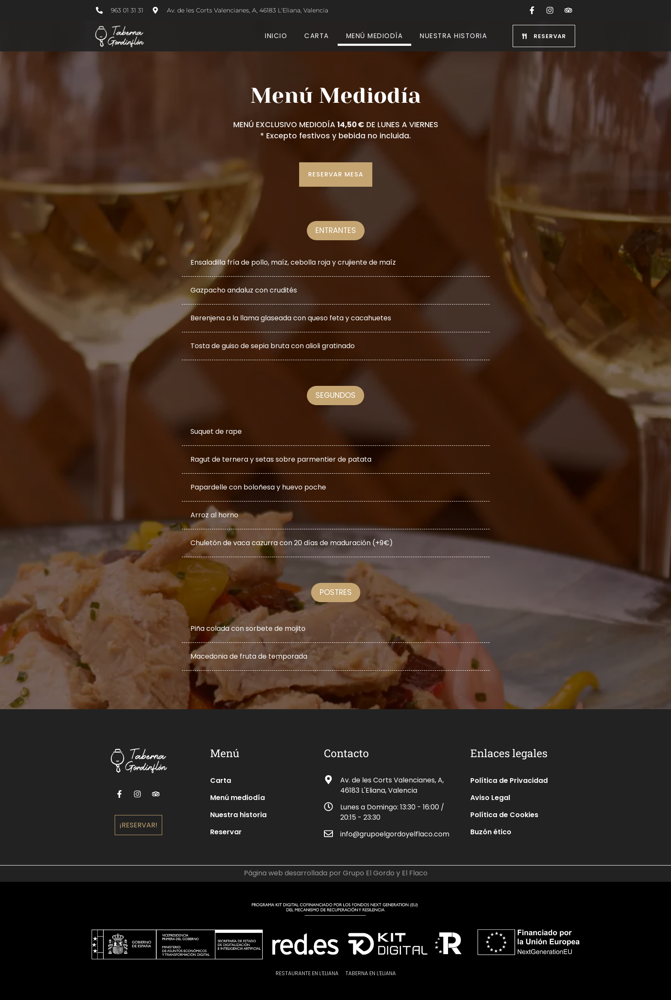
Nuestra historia (453, 35)
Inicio (276, 35)
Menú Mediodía (374, 35)
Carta (316, 35)
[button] (336, 230)
